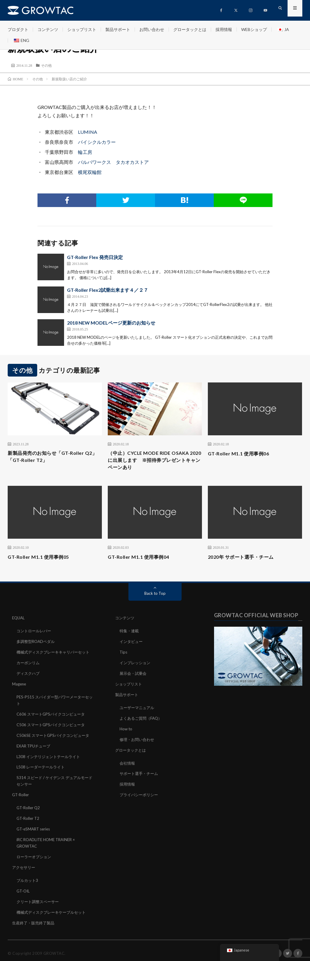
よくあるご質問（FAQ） (142, 718)
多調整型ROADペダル (37, 643)
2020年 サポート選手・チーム (244, 559)
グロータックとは (189, 29)
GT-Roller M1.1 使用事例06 (241, 453)
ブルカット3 (28, 875)
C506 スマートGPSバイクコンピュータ (53, 724)
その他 (46, 65)
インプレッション (136, 664)
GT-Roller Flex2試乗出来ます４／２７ (107, 290)
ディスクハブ (29, 674)
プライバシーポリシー (140, 792)
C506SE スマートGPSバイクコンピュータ (55, 734)
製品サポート (117, 29)
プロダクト (18, 29)
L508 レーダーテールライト (42, 765)
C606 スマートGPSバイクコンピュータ (53, 713)
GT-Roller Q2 (29, 805)
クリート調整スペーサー (39, 896)
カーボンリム (29, 664)
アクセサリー (24, 863)
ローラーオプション (35, 852)
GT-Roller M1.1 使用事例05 (41, 559)
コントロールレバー (35, 633)
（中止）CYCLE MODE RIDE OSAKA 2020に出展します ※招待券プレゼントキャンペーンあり (153, 461)
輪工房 (85, 152)
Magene (19, 684)
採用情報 (224, 29)
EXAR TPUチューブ (35, 744)
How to (126, 728)
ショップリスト (81, 29)
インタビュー (132, 643)
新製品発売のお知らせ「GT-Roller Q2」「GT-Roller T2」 (50, 457)
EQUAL (19, 620)
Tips (124, 653)
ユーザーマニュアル (138, 707)
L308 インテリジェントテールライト (50, 755)
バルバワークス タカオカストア (113, 162)
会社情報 (128, 761)
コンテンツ (47, 29)
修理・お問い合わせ (138, 738)
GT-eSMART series (35, 825)
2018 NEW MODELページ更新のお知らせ (111, 322)
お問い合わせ (151, 29)
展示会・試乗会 (134, 674)
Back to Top (155, 595)
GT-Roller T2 (29, 815)
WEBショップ (254, 29)
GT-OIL (24, 886)
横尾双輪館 (90, 172)
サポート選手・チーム (140, 772)
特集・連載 (130, 633)
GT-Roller (21, 792)
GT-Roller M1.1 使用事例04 (141, 559)
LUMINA (87, 132)
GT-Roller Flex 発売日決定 (95, 257)
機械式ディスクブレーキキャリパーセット (56, 653)
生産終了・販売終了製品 (35, 917)
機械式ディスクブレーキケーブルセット (54, 906)
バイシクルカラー (97, 142)
